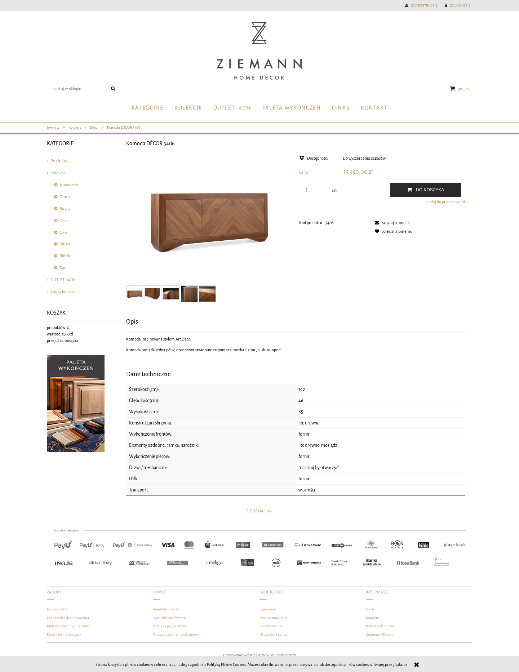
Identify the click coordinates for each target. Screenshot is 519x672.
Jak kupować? (57, 609)
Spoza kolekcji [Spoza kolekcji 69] (63, 291)
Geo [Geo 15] (63, 232)
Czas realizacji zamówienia (68, 618)
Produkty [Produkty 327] (58, 161)
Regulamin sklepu (167, 609)
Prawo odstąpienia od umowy (176, 634)
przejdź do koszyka (62, 340)
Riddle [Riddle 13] (65, 256)
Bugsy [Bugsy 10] (65, 208)
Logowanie (268, 609)
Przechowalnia (271, 626)
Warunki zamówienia (170, 618)
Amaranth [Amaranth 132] (68, 185)
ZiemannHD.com (379, 634)
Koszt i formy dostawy (64, 634)
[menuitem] (147, 108)
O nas (370, 609)
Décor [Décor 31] (64, 220)
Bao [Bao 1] (62, 268)
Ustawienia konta (273, 634)
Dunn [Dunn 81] (64, 197)
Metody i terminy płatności (68, 626)
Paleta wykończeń (380, 626)
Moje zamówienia (273, 618)
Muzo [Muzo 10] (64, 244)
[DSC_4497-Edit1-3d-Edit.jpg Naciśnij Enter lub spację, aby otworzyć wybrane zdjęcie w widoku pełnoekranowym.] (209, 219)
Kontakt (372, 618)
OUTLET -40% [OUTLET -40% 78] (62, 279)
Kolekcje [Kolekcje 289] (58, 173)
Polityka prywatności (169, 626)
